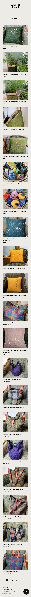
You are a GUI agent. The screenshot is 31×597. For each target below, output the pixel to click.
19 (24, 580)
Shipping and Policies (7, 589)
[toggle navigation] (28, 5)
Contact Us (5, 587)
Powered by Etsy (6, 593)
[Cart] (26, 592)
